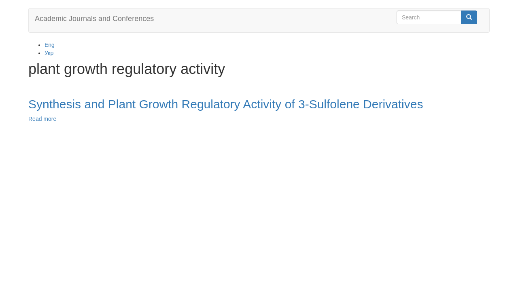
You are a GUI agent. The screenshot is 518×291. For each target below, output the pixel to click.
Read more (42, 119)
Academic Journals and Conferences (94, 19)
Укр (49, 53)
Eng (50, 45)
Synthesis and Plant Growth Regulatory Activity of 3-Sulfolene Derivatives (225, 104)
